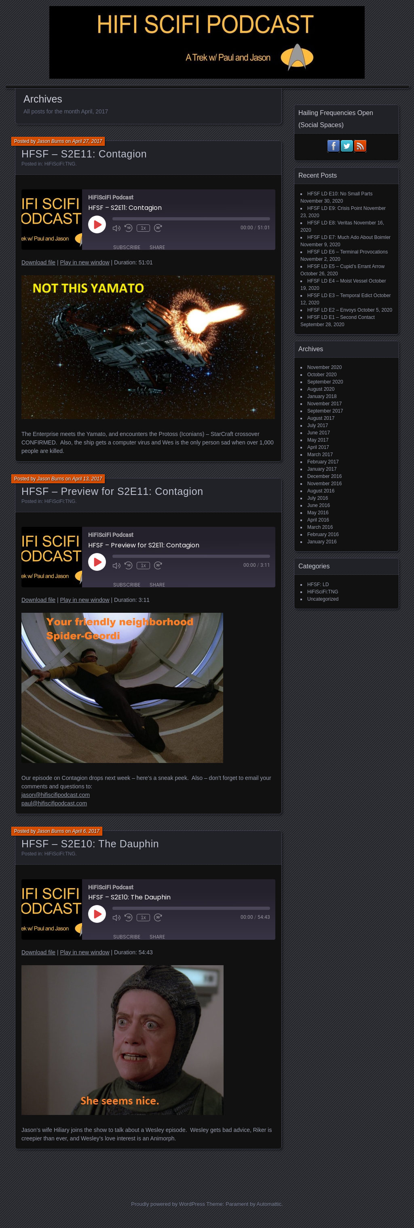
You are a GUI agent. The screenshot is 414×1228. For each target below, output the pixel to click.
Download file (38, 262)
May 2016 (318, 513)
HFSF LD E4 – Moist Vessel (337, 281)
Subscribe (126, 247)
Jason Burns (50, 141)
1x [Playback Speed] (143, 228)
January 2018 (322, 396)
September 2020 (325, 382)
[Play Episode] (97, 224)
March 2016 (320, 527)
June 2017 (318, 433)
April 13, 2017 (87, 479)
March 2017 (320, 454)
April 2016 (318, 520)
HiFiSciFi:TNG (60, 164)
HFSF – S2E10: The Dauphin (90, 843)
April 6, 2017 (85, 831)
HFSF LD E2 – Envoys (331, 310)
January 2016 (322, 542)
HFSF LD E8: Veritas (329, 223)
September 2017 (325, 411)
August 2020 (320, 389)
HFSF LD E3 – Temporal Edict (339, 295)
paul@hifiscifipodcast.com (54, 803)
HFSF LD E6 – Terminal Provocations (347, 252)
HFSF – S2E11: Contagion (84, 153)
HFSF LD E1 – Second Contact (341, 317)
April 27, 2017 (87, 141)
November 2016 (324, 483)
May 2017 (318, 440)
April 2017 (318, 447)
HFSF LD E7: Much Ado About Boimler (349, 237)
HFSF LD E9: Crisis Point (334, 208)
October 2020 (322, 374)
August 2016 (320, 491)
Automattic (269, 1204)
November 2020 (324, 367)
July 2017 (317, 425)
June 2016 (318, 505)
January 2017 (322, 469)
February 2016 (323, 534)
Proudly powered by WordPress (168, 1204)
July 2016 (317, 498)
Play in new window (84, 262)
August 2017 (320, 418)
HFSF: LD (318, 584)
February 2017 (323, 462)
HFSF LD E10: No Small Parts (339, 194)
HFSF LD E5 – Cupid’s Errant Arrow (345, 266)
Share (157, 247)
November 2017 (324, 404)
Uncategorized (322, 599)
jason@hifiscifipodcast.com (55, 795)
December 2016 (324, 476)
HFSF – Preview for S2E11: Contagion (112, 491)
